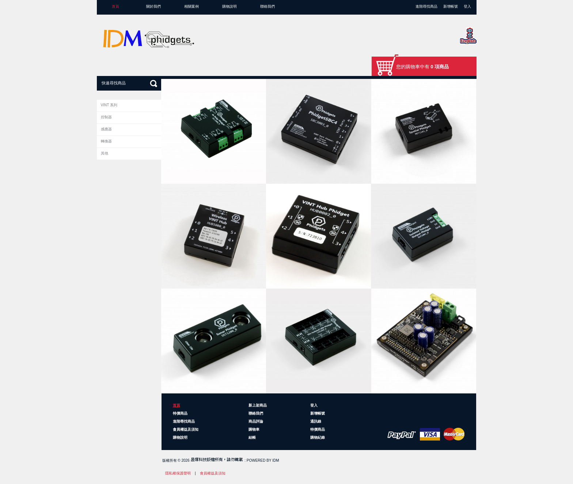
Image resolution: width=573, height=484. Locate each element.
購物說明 (229, 6)
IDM (275, 460)
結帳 (252, 437)
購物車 (253, 429)
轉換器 (106, 141)
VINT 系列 (109, 105)
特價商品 (180, 413)
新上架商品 (257, 405)
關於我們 (153, 6)
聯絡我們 (267, 6)
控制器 (106, 117)
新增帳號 (450, 6)
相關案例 (191, 6)
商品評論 (255, 421)
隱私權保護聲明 (178, 473)
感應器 (106, 129)
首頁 (115, 6)
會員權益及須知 (185, 429)
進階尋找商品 (426, 6)
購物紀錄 (317, 437)
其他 (104, 153)
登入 (467, 6)
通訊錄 (315, 421)
